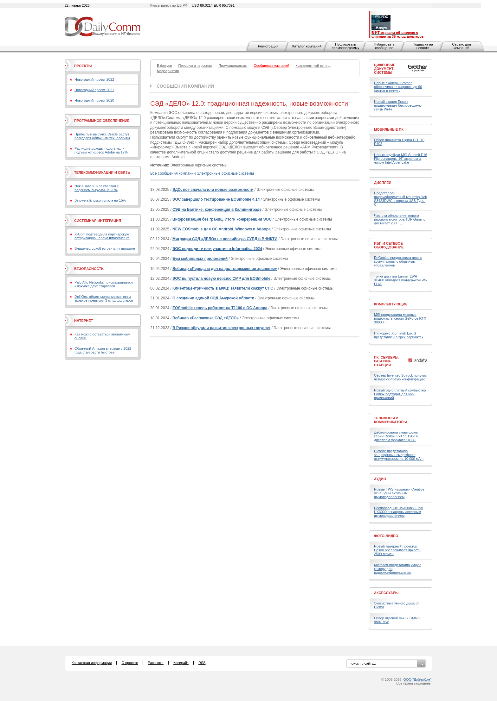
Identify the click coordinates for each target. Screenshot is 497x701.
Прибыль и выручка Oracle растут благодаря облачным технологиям (102, 136)
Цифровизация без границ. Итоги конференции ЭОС (222, 219)
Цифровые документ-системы (384, 68)
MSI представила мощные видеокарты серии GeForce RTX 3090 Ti (400, 318)
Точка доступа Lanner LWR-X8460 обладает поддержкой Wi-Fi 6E (400, 280)
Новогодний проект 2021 (94, 90)
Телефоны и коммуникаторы (390, 420)
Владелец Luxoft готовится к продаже (104, 248)
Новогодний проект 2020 (94, 100)
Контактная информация (92, 663)
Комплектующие (391, 304)
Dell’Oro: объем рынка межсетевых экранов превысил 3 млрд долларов (103, 298)
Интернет (83, 320)
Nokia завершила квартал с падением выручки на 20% (96, 188)
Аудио (380, 479)
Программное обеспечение (102, 120)
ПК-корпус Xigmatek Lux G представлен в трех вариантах (398, 335)
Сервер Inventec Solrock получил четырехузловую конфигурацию (400, 377)
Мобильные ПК (388, 129)
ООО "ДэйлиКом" (417, 679)
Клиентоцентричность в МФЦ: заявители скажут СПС (222, 288)
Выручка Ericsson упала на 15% (100, 200)
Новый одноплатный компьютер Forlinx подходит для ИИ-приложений (400, 394)
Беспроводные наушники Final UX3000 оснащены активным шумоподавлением (398, 511)
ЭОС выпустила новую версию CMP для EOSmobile (221, 278)
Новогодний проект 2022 (94, 79)
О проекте (129, 663)
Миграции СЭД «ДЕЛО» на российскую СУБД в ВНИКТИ (224, 239)
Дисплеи (382, 183)
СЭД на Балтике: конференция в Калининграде (216, 209)
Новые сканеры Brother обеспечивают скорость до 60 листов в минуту (398, 86)
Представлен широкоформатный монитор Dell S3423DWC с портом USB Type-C (400, 198)
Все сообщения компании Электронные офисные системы (202, 173)
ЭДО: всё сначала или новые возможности (213, 189)
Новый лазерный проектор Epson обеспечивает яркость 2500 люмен (397, 550)
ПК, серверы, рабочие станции (386, 361)
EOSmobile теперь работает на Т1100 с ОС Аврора (219, 308)
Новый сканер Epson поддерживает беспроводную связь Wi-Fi (398, 105)
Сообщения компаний (185, 86)
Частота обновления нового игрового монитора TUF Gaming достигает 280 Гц (399, 219)
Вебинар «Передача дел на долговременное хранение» (224, 268)
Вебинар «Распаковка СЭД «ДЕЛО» (205, 318)
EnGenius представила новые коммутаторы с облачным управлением (398, 261)
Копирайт (181, 663)
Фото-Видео (386, 536)
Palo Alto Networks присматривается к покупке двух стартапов (103, 284)
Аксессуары (386, 593)
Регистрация (268, 46)
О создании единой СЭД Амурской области (213, 298)
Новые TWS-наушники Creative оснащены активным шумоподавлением (399, 493)
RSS (202, 663)
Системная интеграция (97, 220)
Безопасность (89, 269)
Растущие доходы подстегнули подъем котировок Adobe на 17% (101, 150)
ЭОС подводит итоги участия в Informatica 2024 (217, 249)
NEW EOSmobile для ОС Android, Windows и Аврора (221, 229)
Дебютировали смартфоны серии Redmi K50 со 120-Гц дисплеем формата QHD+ (396, 436)
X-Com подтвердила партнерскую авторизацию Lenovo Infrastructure (102, 236)
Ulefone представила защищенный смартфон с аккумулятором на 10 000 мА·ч (398, 454)
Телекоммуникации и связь (102, 172)
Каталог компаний (306, 46)
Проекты (83, 66)
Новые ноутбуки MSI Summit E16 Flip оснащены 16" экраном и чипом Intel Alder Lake (400, 158)
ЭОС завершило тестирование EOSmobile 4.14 (216, 199)
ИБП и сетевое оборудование (388, 245)
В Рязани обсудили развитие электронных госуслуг (221, 328)
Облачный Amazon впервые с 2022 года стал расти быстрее (102, 350)
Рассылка (156, 663)
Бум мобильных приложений (200, 258)
